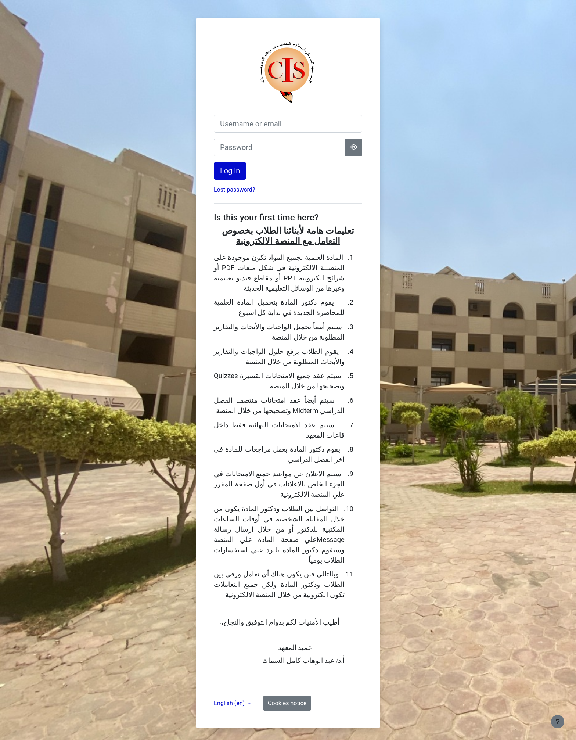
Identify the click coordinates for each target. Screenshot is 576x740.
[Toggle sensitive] (353, 147)
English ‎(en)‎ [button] (230, 703)
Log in (230, 170)
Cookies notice (287, 703)
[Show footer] (557, 721)
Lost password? (234, 189)
